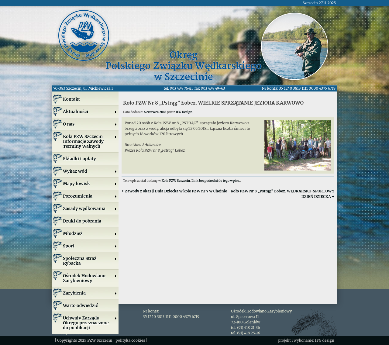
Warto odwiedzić (80, 305)
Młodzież (90, 233)
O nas (90, 124)
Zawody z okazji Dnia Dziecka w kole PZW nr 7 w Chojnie (174, 191)
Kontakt (71, 99)
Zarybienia (90, 293)
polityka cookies (130, 340)
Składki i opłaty (79, 158)
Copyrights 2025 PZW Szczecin (84, 340)
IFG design (324, 340)
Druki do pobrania (82, 221)
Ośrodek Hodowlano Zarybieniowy (90, 278)
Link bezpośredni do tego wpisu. (215, 181)
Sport (90, 246)
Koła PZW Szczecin (176, 181)
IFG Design (184, 112)
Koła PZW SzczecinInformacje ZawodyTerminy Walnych (90, 141)
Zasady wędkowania (90, 208)
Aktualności (90, 111)
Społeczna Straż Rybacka (90, 261)
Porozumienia (90, 196)
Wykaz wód (90, 171)
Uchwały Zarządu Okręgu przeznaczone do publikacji (90, 322)
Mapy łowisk (90, 183)
